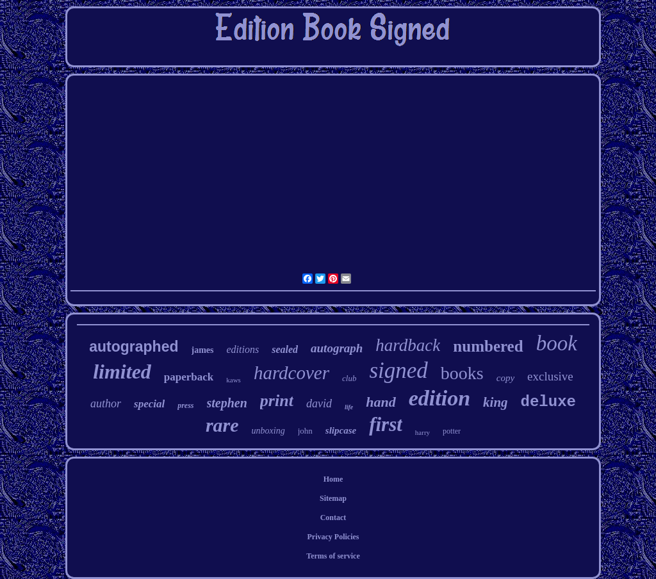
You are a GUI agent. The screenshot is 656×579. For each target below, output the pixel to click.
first (385, 424)
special (149, 404)
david (319, 403)
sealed (285, 349)
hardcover (291, 373)
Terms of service (333, 555)
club (349, 378)
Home (333, 479)
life (349, 407)
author (105, 403)
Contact (333, 517)
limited (122, 371)
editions (243, 349)
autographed (133, 346)
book (556, 343)
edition (439, 398)
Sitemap (333, 498)
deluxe (548, 402)
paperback (188, 377)
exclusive (550, 376)
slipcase (340, 430)
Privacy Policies (333, 536)
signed (398, 370)
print (276, 400)
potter (452, 431)
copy (505, 378)
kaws (233, 380)
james (203, 350)
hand (380, 402)
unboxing (268, 431)
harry (422, 432)
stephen (227, 403)
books (462, 373)
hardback (407, 345)
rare (222, 425)
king (495, 402)
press (185, 405)
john (305, 431)
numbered (488, 346)
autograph (337, 348)
